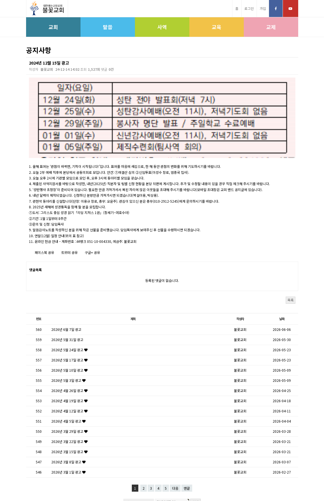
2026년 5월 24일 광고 (69, 299)
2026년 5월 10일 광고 (69, 319)
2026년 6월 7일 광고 (66, 279)
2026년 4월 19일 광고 (69, 350)
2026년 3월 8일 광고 (68, 411)
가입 (263, 8)
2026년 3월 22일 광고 (69, 391)
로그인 (249, 8)
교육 (216, 27)
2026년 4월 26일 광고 (69, 340)
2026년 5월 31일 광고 (67, 289)
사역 (162, 27)
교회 (53, 27)
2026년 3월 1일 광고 (68, 421)
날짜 (281, 268)
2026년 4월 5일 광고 (68, 370)
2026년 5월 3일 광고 (68, 329)
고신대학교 (145, 483)
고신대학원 (167, 483)
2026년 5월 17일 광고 (69, 309)
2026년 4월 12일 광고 (69, 360)
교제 (271, 27)
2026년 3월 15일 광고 (69, 401)
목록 (290, 249)
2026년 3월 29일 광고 (69, 380)
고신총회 (124, 483)
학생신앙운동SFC (193, 483)
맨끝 (187, 437)
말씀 (108, 27)
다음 (175, 437)
